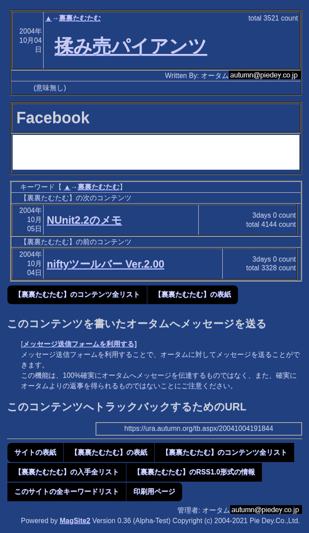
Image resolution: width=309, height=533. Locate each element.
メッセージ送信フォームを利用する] (79, 344)
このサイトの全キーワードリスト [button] (66, 491)
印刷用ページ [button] (154, 491)
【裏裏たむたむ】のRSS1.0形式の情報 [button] (194, 472)
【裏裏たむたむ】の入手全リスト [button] (66, 472)
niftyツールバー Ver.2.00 (105, 264)
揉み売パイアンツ (130, 46)
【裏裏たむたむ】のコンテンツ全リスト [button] (77, 294)
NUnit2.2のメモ (84, 220)
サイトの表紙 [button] (35, 452)
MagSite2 (75, 520)
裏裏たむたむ (80, 18)
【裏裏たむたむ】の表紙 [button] (192, 294)
